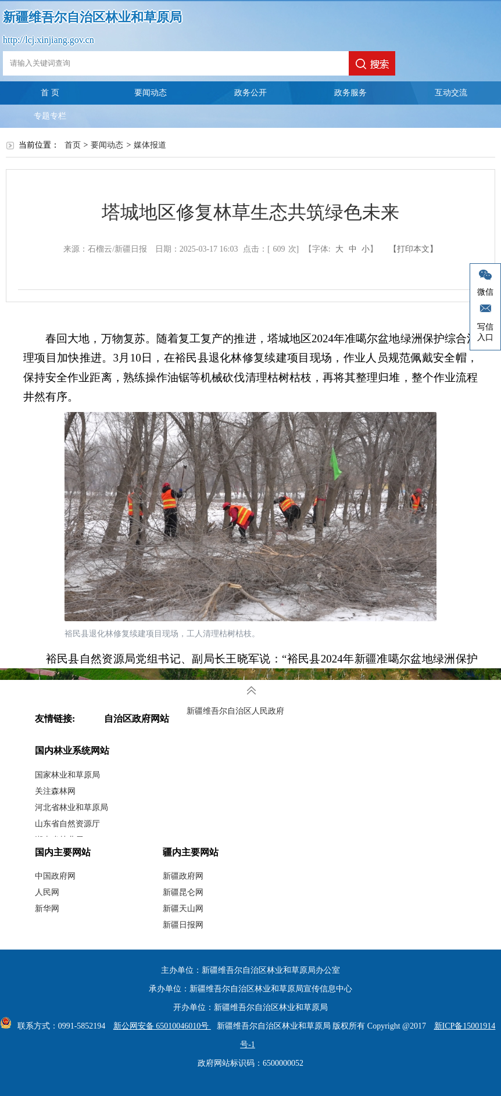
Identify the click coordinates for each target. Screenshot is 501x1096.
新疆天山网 (183, 908)
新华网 (47, 908)
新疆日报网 (183, 925)
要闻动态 (150, 92)
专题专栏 (50, 116)
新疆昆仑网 (183, 892)
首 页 (50, 92)
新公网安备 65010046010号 (159, 1026)
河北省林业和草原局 (71, 807)
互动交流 (451, 92)
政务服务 (350, 92)
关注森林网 (55, 791)
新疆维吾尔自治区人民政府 (235, 711)
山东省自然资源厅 (67, 823)
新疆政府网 (183, 876)
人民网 (47, 892)
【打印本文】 (413, 249)
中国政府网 (55, 876)
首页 (73, 145)
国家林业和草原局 (67, 775)
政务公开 (250, 92)
